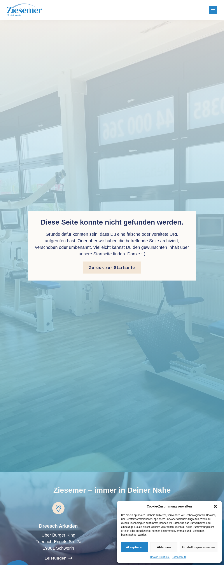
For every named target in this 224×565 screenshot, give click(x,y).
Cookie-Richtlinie (160, 557)
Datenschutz (179, 557)
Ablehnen (164, 547)
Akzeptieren (135, 547)
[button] (215, 506)
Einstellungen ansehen (198, 547)
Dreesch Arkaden (58, 526)
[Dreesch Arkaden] (58, 508)
